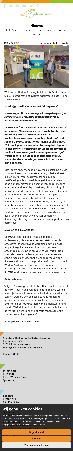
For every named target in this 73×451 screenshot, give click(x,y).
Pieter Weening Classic (15, 377)
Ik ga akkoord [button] (36, 432)
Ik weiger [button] (36, 438)
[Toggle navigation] (69, 6)
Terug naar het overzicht (54, 43)
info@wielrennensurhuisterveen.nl (24, 347)
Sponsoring (9, 380)
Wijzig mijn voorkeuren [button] (36, 445)
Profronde (8, 373)
